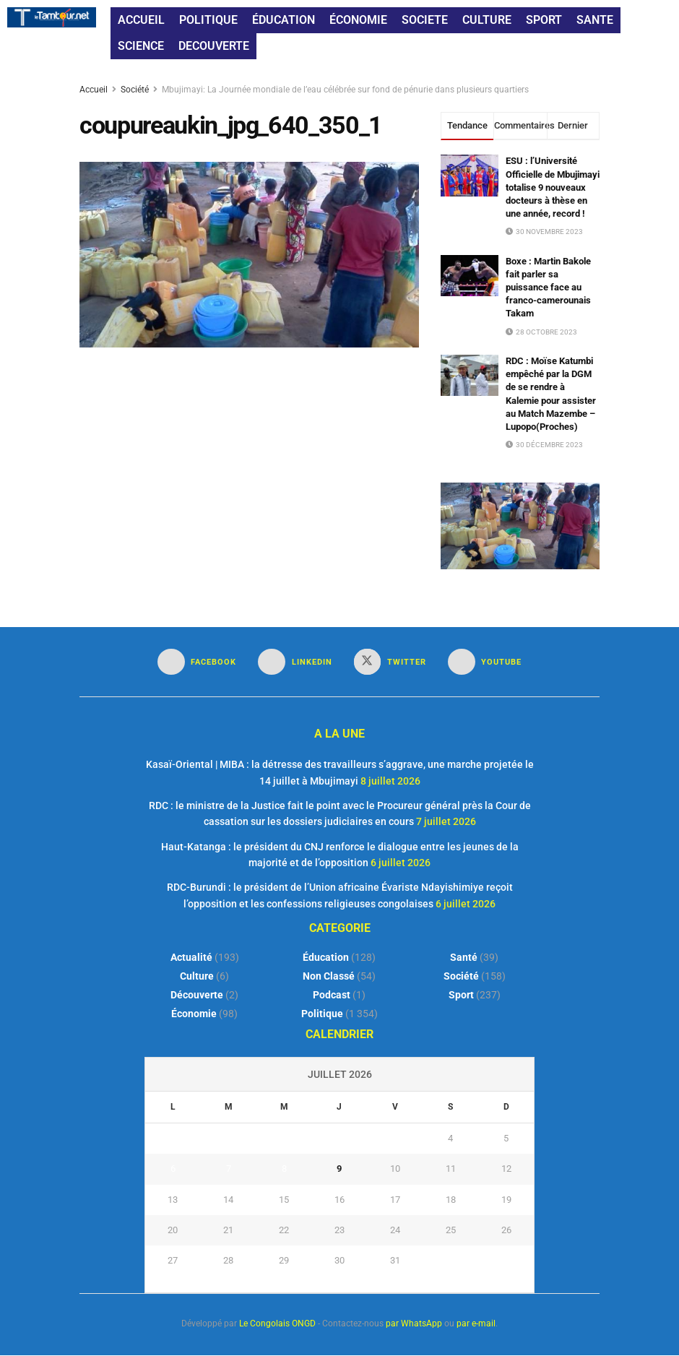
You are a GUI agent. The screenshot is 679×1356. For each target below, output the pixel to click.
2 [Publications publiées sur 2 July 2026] (339, 1138)
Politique (322, 1014)
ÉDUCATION (283, 20)
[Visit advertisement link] (520, 526)
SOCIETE (425, 20)
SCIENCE (141, 46)
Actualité (191, 958)
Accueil (94, 90)
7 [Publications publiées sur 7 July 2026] (228, 1169)
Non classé (329, 977)
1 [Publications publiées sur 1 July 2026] (284, 1138)
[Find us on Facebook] (197, 662)
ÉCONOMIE (358, 20)
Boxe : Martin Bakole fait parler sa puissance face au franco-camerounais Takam (548, 287)
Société (135, 90)
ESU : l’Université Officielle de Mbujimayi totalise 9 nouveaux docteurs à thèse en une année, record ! (553, 187)
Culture (197, 977)
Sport (461, 995)
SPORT (544, 20)
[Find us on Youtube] (485, 662)
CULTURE (486, 20)
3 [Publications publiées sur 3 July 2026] (394, 1138)
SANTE (594, 20)
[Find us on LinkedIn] (295, 662)
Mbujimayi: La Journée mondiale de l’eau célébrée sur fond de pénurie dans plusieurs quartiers (345, 90)
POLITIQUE (208, 20)
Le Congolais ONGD (277, 1324)
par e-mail (476, 1324)
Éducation (326, 958)
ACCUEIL (141, 20)
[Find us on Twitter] (390, 662)
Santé (463, 958)
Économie (194, 1014)
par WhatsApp (414, 1324)
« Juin (335, 1285)
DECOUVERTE (213, 46)
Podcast (331, 995)
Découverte (196, 995)
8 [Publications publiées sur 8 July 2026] (284, 1169)
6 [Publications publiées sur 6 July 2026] (173, 1169)
